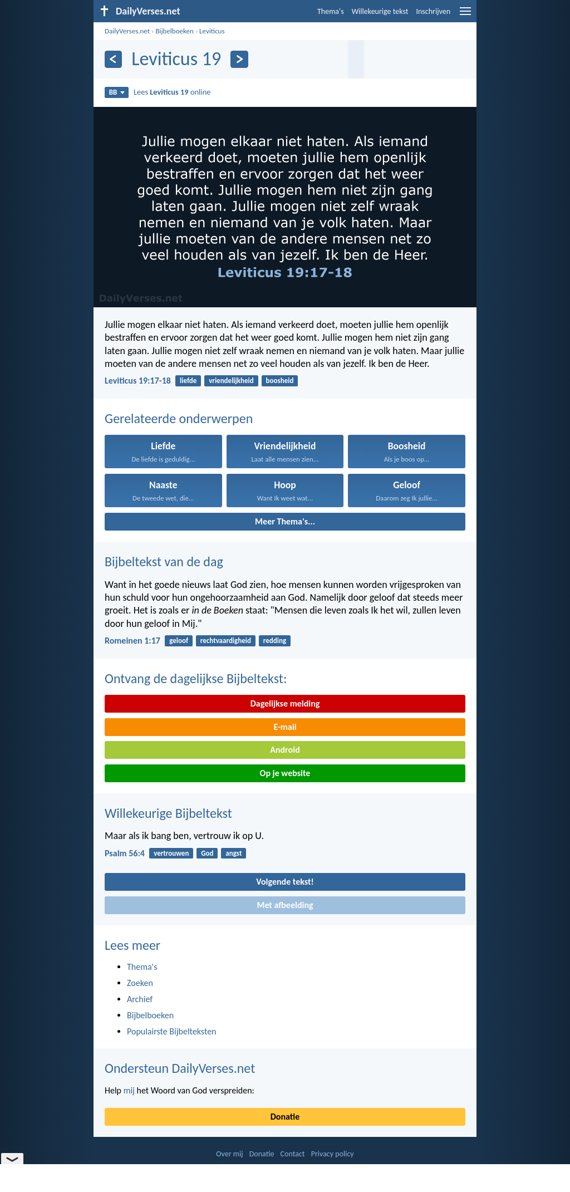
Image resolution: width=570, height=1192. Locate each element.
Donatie (285, 1116)
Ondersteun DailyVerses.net (180, 1068)
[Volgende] (239, 59)
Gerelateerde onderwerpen (179, 418)
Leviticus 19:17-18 (138, 380)
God (207, 853)
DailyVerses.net (127, 31)
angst (233, 853)
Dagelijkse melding (285, 703)
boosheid (280, 380)
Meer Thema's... (285, 521)
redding (274, 640)
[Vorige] (113, 59)
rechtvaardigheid (225, 640)
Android (284, 749)
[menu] (465, 15)
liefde (188, 380)
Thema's (330, 11)
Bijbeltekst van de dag (164, 561)
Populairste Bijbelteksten (172, 1031)
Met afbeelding (285, 905)
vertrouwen (171, 853)
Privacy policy (332, 1154)
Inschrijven (433, 11)
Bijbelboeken (174, 31)
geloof (178, 640)
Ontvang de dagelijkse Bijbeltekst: (196, 678)
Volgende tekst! (284, 881)
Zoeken (140, 983)
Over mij (229, 1154)
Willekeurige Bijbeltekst (168, 813)
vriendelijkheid (231, 380)
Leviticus (211, 31)
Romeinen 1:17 (132, 640)
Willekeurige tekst (380, 11)
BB (117, 92)
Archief (140, 999)
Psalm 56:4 (125, 853)
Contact (293, 1154)
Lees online (172, 92)
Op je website (285, 773)
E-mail (284, 727)
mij (129, 1090)
